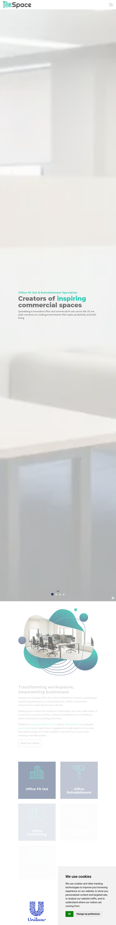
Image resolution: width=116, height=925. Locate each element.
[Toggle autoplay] (113, 598)
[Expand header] (111, 4)
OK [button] (69, 914)
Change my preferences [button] (88, 914)
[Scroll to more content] (58, 591)
